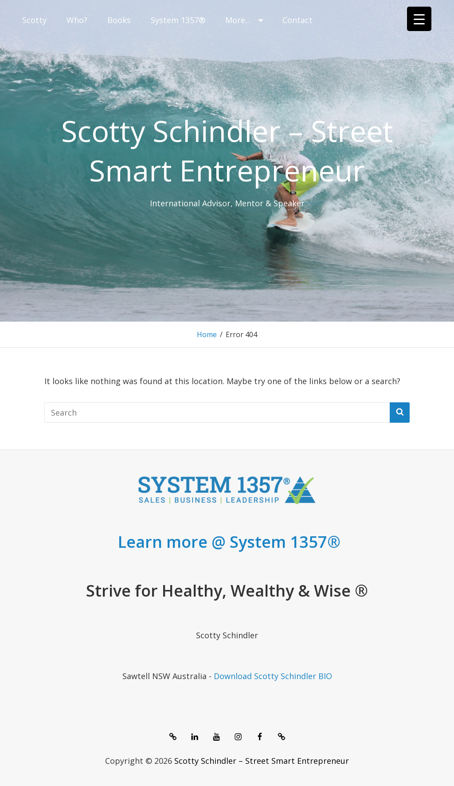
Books (119, 20)
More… (245, 20)
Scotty (34, 20)
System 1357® (178, 20)
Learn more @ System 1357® (229, 542)
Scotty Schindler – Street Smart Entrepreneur (227, 150)
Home (207, 334)
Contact (297, 20)
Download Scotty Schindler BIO (273, 676)
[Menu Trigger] (419, 19)
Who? (77, 20)
